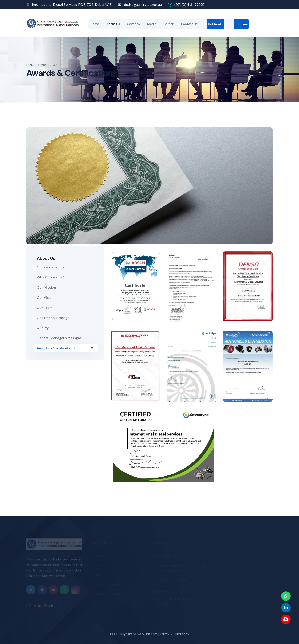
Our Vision (45, 297)
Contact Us (189, 24)
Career (169, 24)
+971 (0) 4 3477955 (189, 4)
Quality (43, 328)
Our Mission (46, 287)
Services (133, 24)
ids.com (152, 634)
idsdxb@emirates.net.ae (143, 4)
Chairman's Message (53, 318)
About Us (113, 24)
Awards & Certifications (65, 348)
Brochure (241, 24)
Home (95, 24)
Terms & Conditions (174, 634)
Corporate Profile (50, 267)
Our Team (44, 307)
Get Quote (215, 24)
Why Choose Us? (50, 277)
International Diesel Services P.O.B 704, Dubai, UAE (72, 4)
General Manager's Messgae (59, 338)
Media (151, 24)
